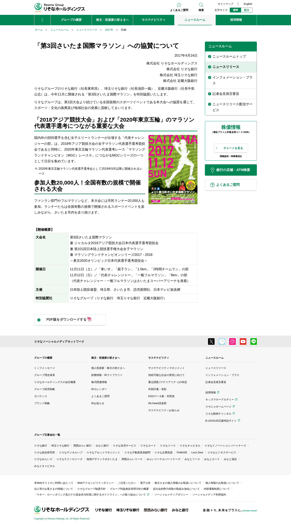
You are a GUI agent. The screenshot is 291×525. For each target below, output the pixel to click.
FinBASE (182, 452)
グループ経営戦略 (44, 389)
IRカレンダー (99, 389)
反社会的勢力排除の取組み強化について (176, 488)
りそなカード (148, 445)
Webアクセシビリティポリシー (95, 482)
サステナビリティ (158, 357)
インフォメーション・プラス (222, 375)
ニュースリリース (215, 367)
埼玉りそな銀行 (60, 445)
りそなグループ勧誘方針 (91, 488)
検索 (201, 10)
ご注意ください (127, 482)
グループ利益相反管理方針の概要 (129, 488)
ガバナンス (40, 396)
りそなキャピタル (190, 445)
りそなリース (168, 445)
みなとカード (212, 459)
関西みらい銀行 (82, 445)
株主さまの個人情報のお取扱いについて (178, 482)
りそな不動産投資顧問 (137, 452)
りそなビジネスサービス (221, 452)
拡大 (246, 10)
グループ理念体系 (44, 375)
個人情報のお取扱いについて (222, 482)
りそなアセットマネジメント (103, 452)
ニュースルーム (214, 357)
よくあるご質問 (179, 10)
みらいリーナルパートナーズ (163, 459)
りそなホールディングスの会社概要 (55, 382)
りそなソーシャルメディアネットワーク (59, 341)
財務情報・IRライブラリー (106, 375)
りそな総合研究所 (44, 452)
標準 (235, 10)
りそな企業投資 (163, 452)
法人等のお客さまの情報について (53, 488)
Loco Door (197, 452)
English (248, 3)
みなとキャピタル (44, 465)
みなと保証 (230, 459)
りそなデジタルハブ (70, 452)
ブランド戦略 (42, 403)
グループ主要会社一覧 (47, 434)
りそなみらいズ (43, 459)
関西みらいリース (132, 459)
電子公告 (145, 482)
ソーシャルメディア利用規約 (209, 494)
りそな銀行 (40, 445)
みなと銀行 (102, 445)
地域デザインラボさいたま (102, 459)
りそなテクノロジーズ (69, 459)
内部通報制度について (217, 488)
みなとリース (192, 459)
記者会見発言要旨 (215, 382)
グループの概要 (43, 357)
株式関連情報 (99, 382)
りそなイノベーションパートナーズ (225, 445)
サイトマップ (225, 3)
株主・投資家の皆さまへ (105, 357)
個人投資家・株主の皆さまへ (108, 367)
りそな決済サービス (124, 445)
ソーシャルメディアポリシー (171, 494)
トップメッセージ (44, 367)
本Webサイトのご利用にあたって (53, 482)
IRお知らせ (97, 403)
